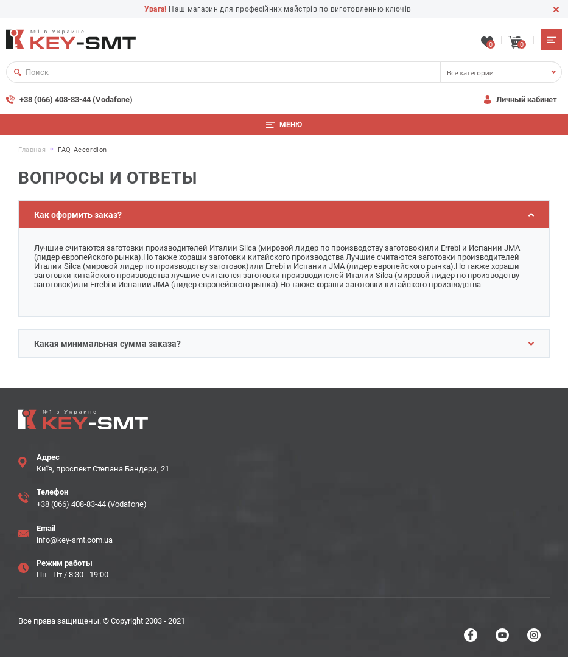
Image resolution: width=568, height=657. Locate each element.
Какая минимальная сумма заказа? (284, 344)
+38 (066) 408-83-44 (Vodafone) (76, 99)
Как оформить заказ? (284, 215)
